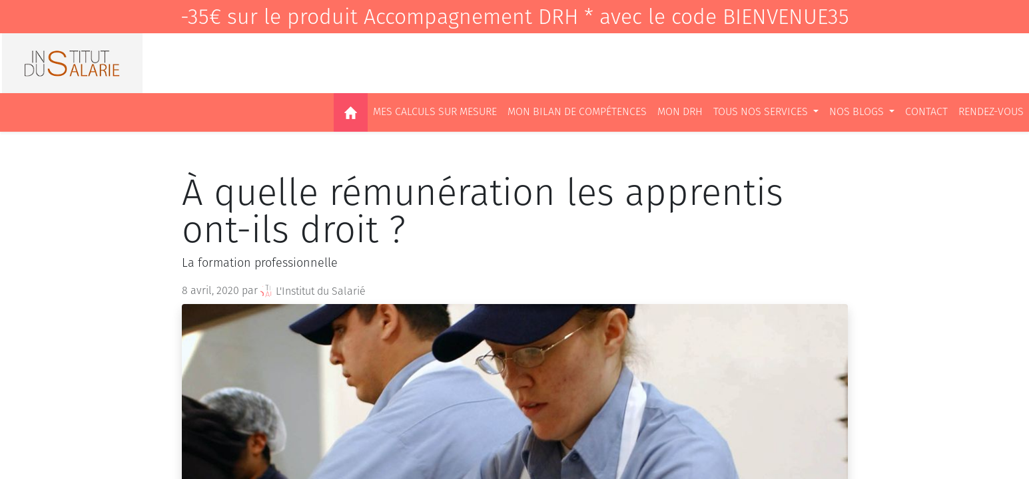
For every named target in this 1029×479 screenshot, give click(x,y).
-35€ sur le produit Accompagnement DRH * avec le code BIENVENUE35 (514, 16)
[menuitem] (351, 112)
